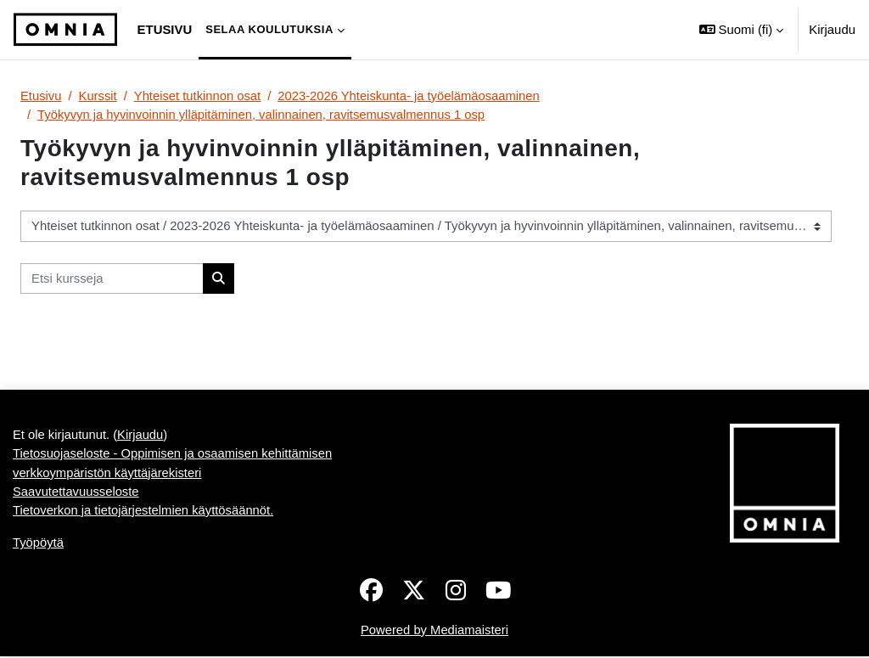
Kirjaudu (832, 29)
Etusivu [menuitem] (165, 29)
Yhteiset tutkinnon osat (199, 95)
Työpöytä (38, 544)
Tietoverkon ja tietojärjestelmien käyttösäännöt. (144, 510)
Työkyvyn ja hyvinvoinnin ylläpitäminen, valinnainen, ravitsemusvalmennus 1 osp (263, 114)
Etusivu (41, 95)
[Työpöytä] (65, 30)
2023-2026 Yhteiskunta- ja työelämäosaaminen (412, 95)
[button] (741, 29)
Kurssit (98, 95)
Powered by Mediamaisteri (434, 631)
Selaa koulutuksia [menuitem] (269, 29)
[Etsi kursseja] (112, 278)
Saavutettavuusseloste (76, 492)
